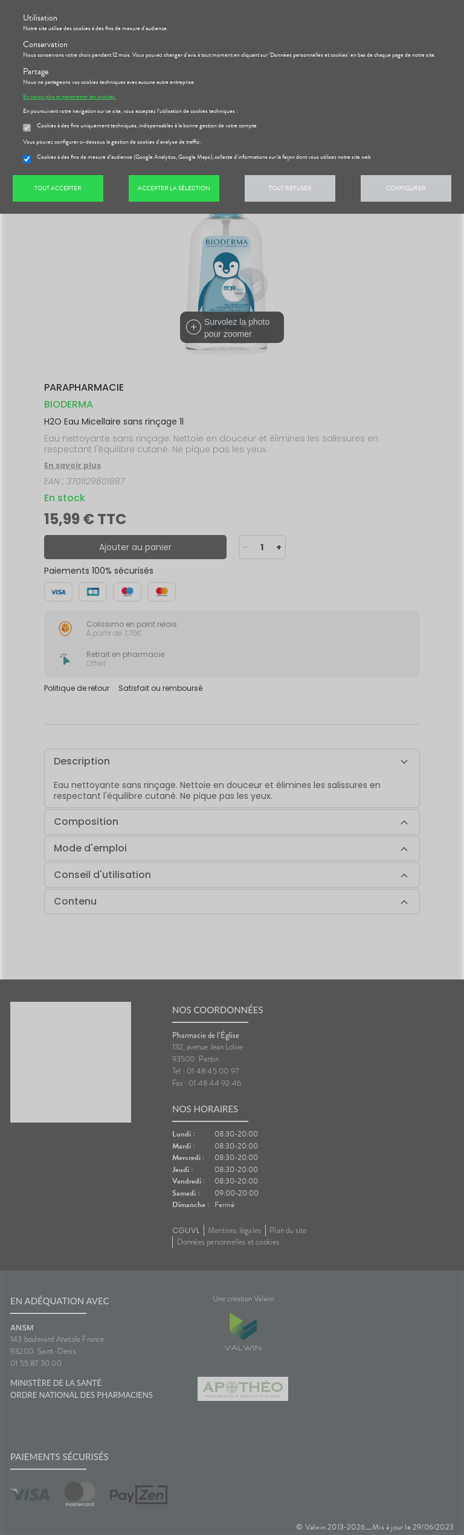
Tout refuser (290, 188)
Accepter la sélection (174, 188)
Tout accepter (58, 188)
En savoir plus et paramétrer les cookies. (69, 96)
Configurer (406, 188)
